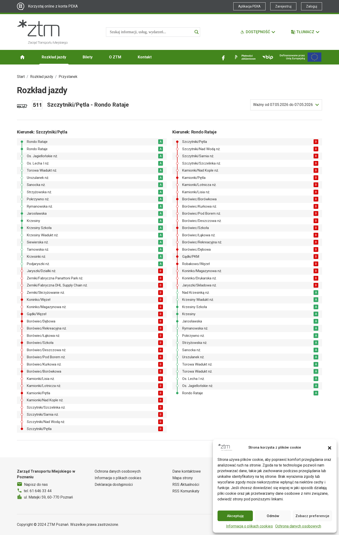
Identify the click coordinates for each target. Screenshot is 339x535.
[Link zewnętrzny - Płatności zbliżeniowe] (244, 57)
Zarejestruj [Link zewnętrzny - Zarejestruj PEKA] (283, 6)
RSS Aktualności (185, 484)
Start (21, 76)
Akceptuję (235, 516)
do (283, 105)
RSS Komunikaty (185, 491)
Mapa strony (182, 478)
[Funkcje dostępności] (258, 32)
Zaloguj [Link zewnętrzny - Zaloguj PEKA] (311, 6)
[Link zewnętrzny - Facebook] (223, 57)
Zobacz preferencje (312, 516)
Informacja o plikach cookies (249, 526)
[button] (329, 447)
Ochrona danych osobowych (298, 526)
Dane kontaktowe (186, 471)
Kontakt (145, 57)
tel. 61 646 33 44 (38, 491)
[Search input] (151, 32)
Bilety (88, 57)
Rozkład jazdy (54, 57)
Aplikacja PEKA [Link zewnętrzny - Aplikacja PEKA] (249, 6)
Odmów (273, 516)
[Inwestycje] (300, 57)
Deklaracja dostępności (114, 484)
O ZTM (115, 57)
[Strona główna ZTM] (42, 32)
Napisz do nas (36, 484)
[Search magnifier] (196, 32)
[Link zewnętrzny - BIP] (267, 57)
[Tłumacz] (305, 32)
